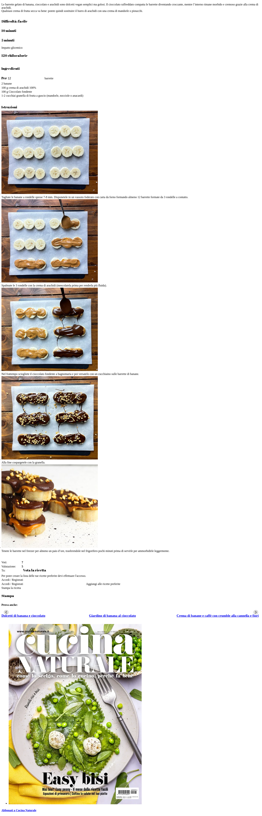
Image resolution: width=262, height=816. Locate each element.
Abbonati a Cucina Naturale (18, 810)
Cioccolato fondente (20, 91)
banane (8, 83)
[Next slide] (255, 612)
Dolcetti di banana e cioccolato (23, 616)
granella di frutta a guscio (31, 95)
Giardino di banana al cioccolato (112, 616)
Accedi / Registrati (12, 579)
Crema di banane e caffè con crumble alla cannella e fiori (218, 616)
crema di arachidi (19, 87)
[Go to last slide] (6, 612)
